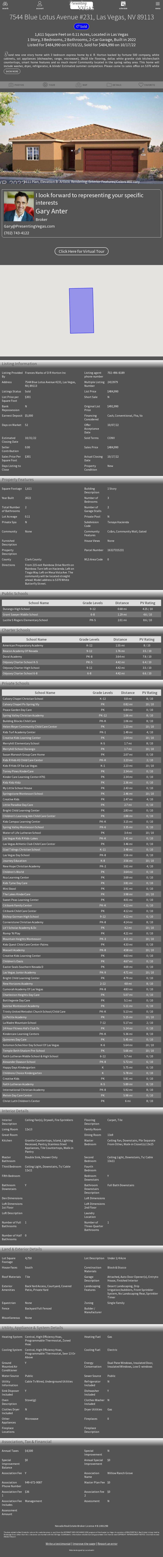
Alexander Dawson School (19, 1062)
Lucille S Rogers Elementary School (25, 620)
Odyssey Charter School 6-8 (20, 673)
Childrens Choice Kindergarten (22, 1073)
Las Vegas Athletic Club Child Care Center (29, 844)
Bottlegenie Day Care (16, 1000)
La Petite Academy (14, 1017)
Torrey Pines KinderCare (18, 771)
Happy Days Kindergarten (19, 1067)
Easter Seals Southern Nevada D (23, 967)
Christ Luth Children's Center (21, 1101)
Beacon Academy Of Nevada (20, 651)
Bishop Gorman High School (21, 916)
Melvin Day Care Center (17, 1095)
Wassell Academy (14, 950)
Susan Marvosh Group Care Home (24, 754)
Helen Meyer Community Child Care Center (30, 726)
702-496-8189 (116, 373)
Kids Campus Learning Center (21, 821)
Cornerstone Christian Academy (23, 922)
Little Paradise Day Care (18, 805)
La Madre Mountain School (19, 1023)
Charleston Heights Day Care (21, 995)
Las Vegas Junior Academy (19, 972)
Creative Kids (11, 799)
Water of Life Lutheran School (22, 833)
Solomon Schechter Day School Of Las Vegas (31, 1045)
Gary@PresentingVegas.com (29, 226)
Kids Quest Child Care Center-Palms (25, 944)
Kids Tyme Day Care (15, 883)
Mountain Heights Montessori (22, 939)
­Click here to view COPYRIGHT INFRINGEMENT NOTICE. (124, 1535)
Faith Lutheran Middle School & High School (30, 1056)
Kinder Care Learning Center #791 (24, 777)
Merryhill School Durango (19, 749)
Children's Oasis (13, 961)
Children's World (13, 872)
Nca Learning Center (16, 877)
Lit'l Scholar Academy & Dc (19, 928)
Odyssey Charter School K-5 (20, 662)
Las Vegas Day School (16, 855)
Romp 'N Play (11, 933)
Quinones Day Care (14, 1039)
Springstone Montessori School (23, 793)
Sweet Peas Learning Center (21, 900)
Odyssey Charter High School (21, 668)
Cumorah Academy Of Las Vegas (23, 989)
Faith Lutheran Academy (18, 1084)
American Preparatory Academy (23, 645)
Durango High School (16, 609)
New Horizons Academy (18, 983)
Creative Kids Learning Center (22, 738)
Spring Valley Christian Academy (23, 715)
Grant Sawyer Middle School (20, 614)
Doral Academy (12, 656)
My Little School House (17, 788)
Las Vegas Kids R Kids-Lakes (20, 838)
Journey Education (14, 860)
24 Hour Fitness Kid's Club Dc (21, 1028)
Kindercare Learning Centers (21, 1034)
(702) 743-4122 (16, 232)
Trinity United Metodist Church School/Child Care (34, 1011)
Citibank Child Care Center (19, 911)
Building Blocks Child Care (19, 721)
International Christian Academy (24, 1090)
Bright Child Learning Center (21, 810)
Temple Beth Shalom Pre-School (24, 1050)
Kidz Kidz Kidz (12, 782)
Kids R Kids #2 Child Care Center (23, 760)
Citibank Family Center (17, 905)
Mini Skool (9, 888)
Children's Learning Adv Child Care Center (29, 816)
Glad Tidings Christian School (21, 849)
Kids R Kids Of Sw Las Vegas (20, 766)
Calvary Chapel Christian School (23, 698)
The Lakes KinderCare (16, 894)
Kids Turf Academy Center (19, 732)
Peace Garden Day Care (17, 710)
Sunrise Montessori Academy (21, 1006)
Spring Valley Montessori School (23, 827)
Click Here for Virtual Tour (81, 251)
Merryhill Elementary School (21, 743)
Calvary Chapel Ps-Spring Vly (21, 704)
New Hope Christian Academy (21, 866)
